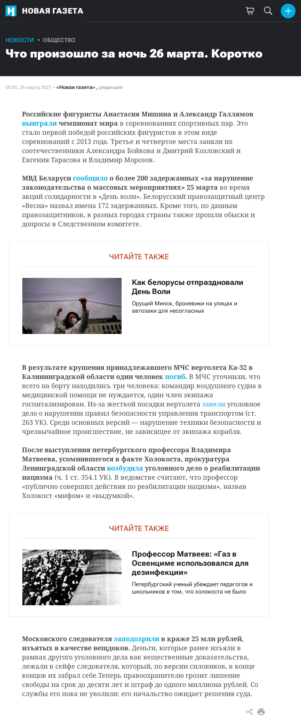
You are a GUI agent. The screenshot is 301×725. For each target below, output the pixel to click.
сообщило (90, 178)
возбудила (125, 468)
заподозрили (136, 638)
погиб (175, 376)
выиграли (39, 123)
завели (213, 403)
